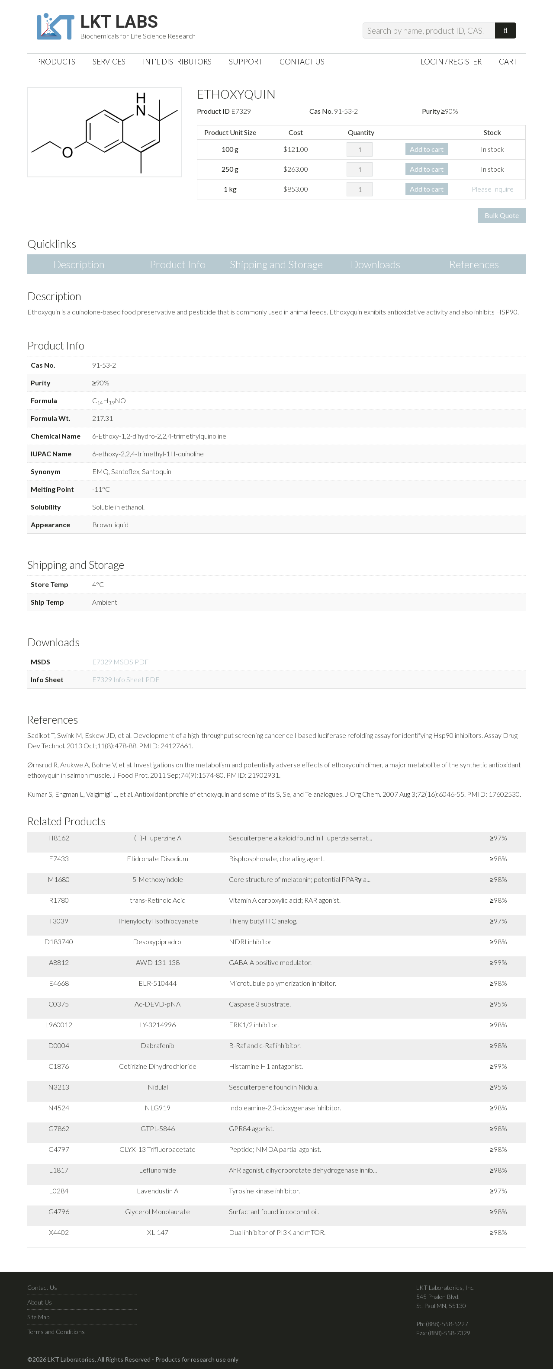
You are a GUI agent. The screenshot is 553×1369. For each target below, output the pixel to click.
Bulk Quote (502, 215)
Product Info (178, 264)
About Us (39, 1302)
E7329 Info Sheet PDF (126, 679)
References (474, 264)
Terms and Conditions (56, 1331)
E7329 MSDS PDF (120, 661)
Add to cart (427, 149)
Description (79, 264)
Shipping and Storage (276, 264)
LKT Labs (119, 22)
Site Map (38, 1317)
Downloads (375, 264)
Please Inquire (493, 189)
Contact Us (42, 1287)
